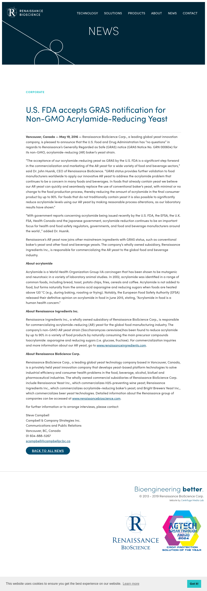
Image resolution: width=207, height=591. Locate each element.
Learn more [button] (131, 583)
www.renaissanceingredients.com (121, 345)
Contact (190, 13)
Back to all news (48, 450)
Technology (87, 13)
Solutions (113, 13)
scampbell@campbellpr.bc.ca (48, 441)
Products (136, 13)
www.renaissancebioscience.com (96, 398)
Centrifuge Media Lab (192, 500)
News (172, 13)
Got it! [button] (194, 583)
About (156, 13)
